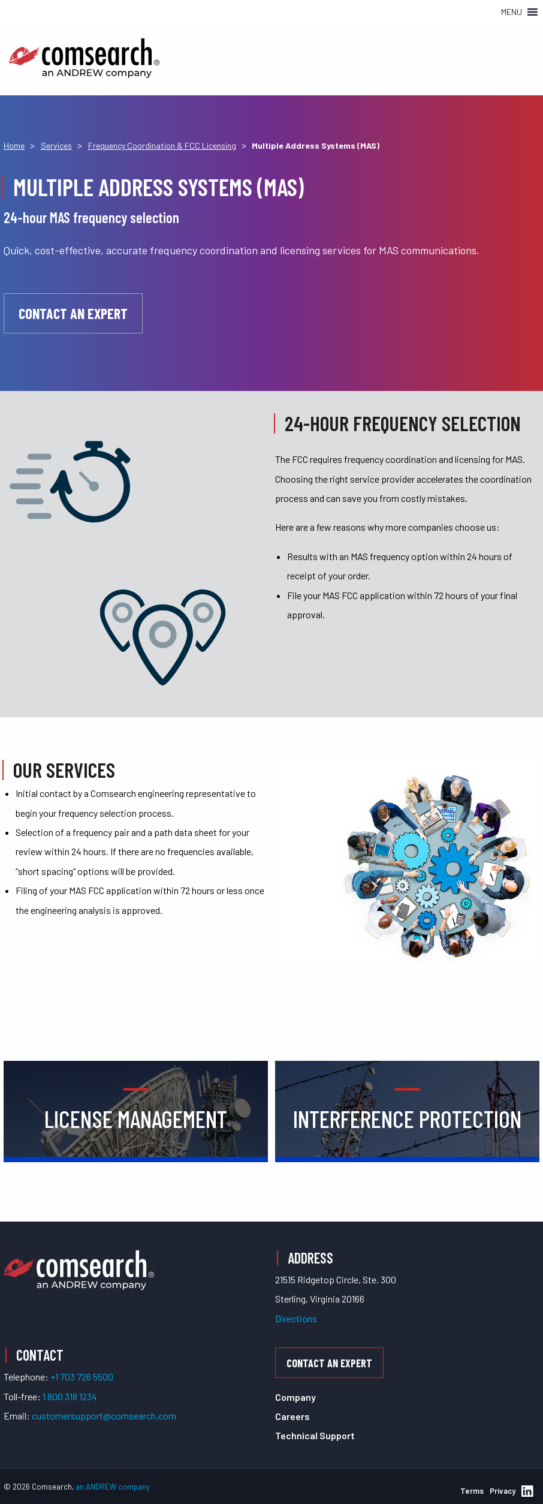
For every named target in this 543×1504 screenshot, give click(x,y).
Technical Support (315, 1435)
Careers (292, 1416)
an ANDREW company (113, 1486)
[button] (511, 12)
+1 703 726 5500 (81, 1376)
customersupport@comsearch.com (104, 1415)
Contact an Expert (73, 313)
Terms (472, 1491)
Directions (296, 1318)
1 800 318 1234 (70, 1396)
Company (295, 1397)
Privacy (502, 1491)
